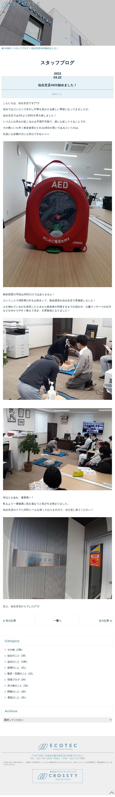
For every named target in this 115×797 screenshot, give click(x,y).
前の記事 (11, 620)
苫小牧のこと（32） (19, 687)
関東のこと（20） (17, 693)
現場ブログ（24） (17, 680)
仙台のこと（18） (17, 656)
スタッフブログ (21, 48)
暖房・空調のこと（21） (21, 674)
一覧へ (57, 620)
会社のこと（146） (18, 662)
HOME (6, 48)
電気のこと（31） (17, 699)
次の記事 (104, 620)
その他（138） (16, 650)
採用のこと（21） (17, 668)
